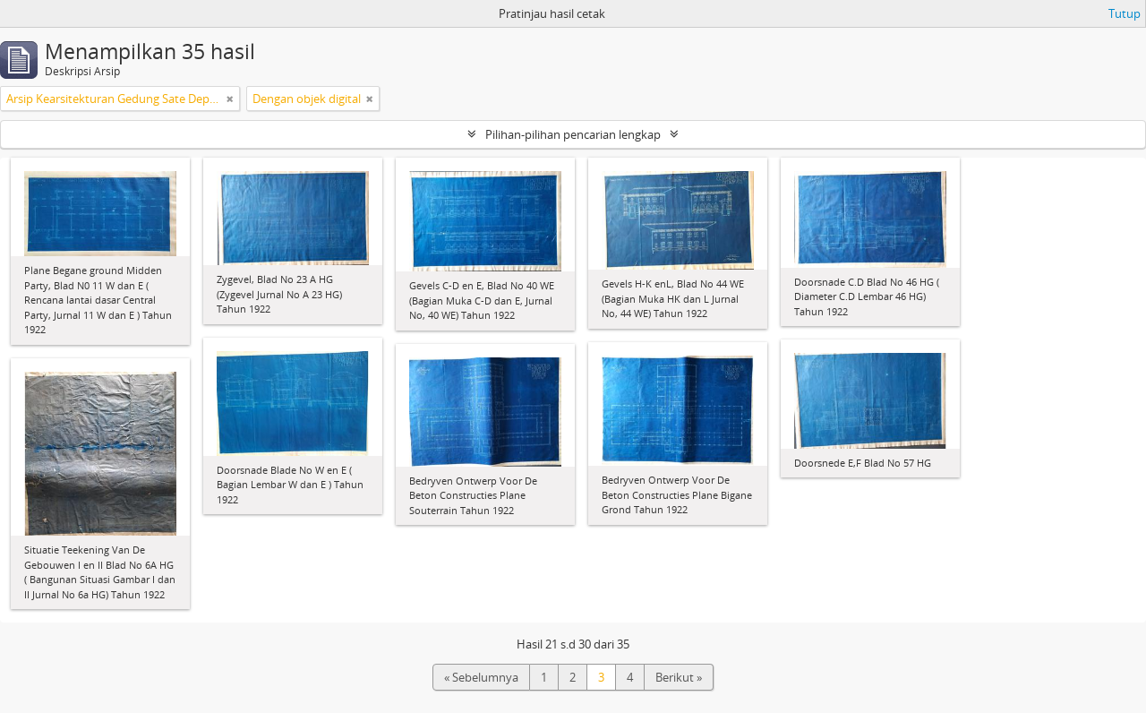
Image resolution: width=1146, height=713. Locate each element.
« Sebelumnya (481, 677)
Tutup (1124, 13)
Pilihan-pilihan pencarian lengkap (573, 134)
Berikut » (678, 677)
